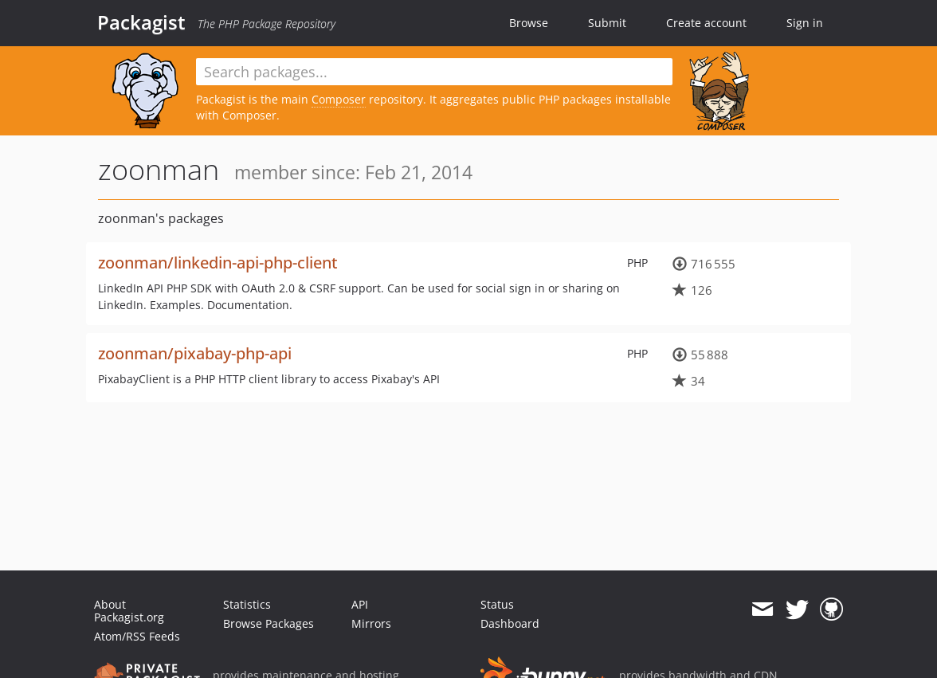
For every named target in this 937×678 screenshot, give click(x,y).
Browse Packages (268, 623)
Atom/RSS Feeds (137, 636)
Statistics (247, 604)
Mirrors (371, 623)
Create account (706, 22)
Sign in (804, 22)
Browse (528, 22)
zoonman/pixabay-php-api (195, 353)
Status (497, 604)
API (359, 604)
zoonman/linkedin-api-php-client (218, 262)
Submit (607, 22)
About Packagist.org (129, 611)
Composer (339, 99)
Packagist (141, 22)
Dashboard (509, 623)
